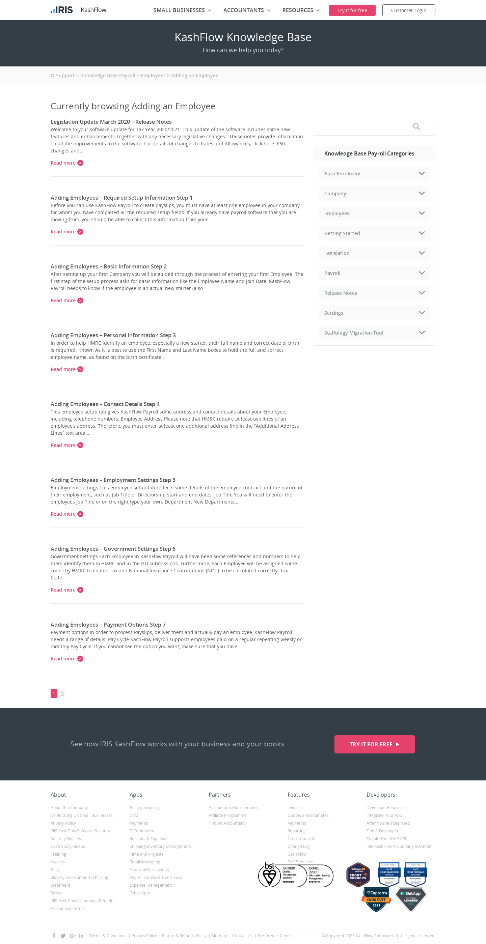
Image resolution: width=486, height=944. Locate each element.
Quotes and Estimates (308, 815)
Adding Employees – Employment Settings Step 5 (113, 480)
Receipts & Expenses (149, 838)
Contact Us (242, 936)
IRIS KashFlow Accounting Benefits (82, 901)
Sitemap (219, 936)
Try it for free (372, 744)
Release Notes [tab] (340, 293)
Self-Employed (301, 862)
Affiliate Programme (228, 815)
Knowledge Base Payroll (107, 75)
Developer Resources (387, 807)
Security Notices (66, 838)
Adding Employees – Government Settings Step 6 (113, 548)
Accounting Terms (68, 908)
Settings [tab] (333, 313)
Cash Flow (297, 854)
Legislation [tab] (337, 253)
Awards (58, 862)
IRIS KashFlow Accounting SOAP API (399, 846)
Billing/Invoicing (144, 807)
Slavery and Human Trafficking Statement (79, 881)
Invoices (295, 807)
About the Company (69, 807)
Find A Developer (383, 831)
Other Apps (140, 893)
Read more (63, 163)
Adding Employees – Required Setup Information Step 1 (122, 197)
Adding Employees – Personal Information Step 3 (113, 335)
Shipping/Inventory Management (160, 846)
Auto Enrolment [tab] (342, 173)
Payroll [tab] (332, 273)
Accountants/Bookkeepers (233, 807)
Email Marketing (145, 862)
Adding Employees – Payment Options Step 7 (108, 624)
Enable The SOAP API (386, 838)
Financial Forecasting (149, 870)
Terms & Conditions (108, 936)
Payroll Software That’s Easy (156, 877)
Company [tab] (335, 193)
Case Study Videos (68, 846)
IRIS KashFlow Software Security (80, 831)
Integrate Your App (384, 815)
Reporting (297, 831)
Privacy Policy (63, 823)
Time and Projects (146, 854)
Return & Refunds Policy (184, 936)
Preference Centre (275, 936)
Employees (153, 75)
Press (56, 893)
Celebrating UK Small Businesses (82, 815)
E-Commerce (142, 831)
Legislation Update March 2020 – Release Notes (111, 121)
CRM (134, 815)
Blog (55, 870)
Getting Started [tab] (342, 233)
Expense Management (151, 885)
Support (65, 75)
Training (58, 854)
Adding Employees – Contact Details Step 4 (105, 404)
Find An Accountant (227, 823)
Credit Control (301, 838)
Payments (139, 823)
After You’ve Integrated (388, 823)
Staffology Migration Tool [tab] (353, 333)
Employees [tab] (336, 213)
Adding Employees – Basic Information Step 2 (109, 266)
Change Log (299, 846)
